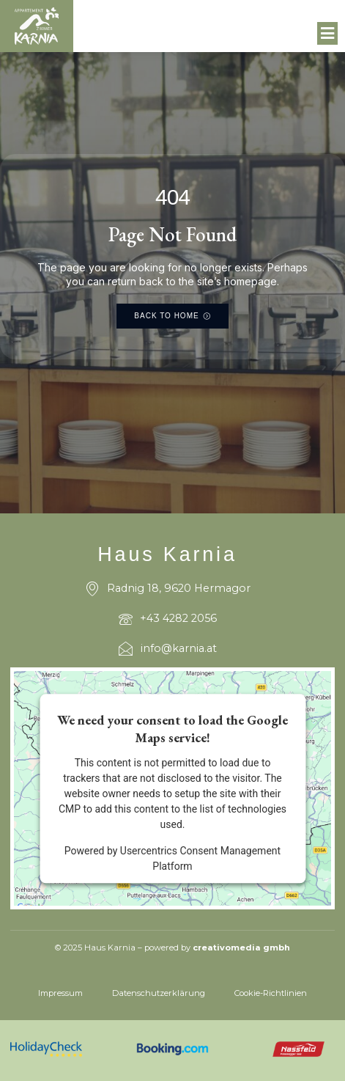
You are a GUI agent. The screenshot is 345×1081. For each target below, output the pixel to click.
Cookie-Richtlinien (270, 993)
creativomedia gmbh (241, 947)
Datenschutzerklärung (158, 993)
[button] (327, 33)
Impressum (60, 993)
